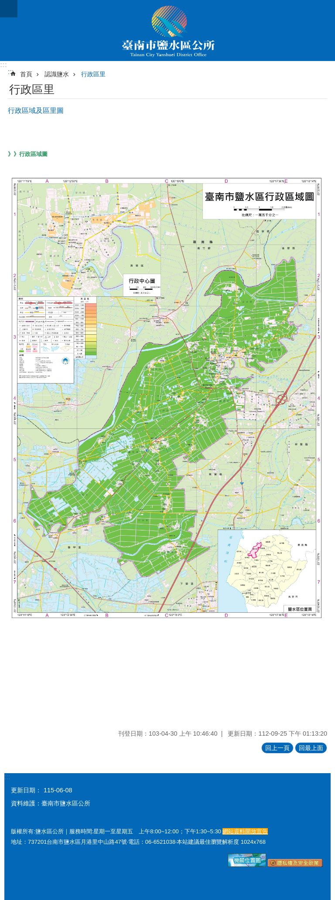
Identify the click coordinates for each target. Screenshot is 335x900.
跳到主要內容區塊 (4, 4)
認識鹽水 (56, 74)
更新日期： (26, 790)
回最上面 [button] (311, 747)
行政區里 (93, 74)
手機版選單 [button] (8, 8)
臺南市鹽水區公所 (167, 30)
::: (3, 64)
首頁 (26, 74)
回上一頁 (277, 747)
